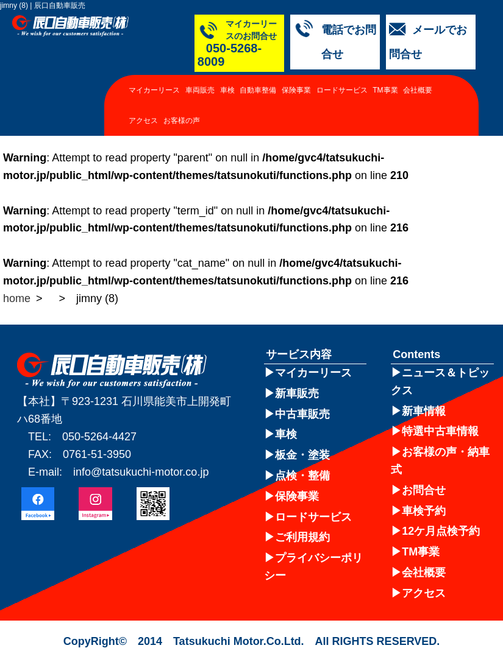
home (16, 298)
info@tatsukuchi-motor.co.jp (141, 472)
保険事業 (296, 101)
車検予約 (424, 511)
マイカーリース (154, 101)
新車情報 (424, 411)
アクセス (143, 132)
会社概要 (417, 101)
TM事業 (385, 101)
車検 (227, 101)
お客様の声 (181, 132)
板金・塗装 (302, 455)
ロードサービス (342, 101)
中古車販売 (302, 414)
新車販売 (297, 393)
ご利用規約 (302, 537)
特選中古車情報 (440, 431)
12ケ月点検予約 (441, 531)
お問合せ (424, 490)
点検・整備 (302, 476)
